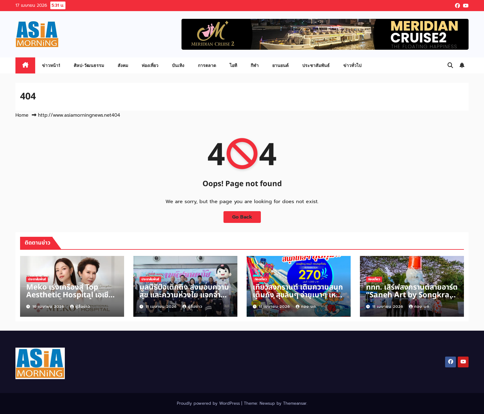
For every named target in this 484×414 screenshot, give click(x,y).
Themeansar (295, 403)
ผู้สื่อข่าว (80, 306)
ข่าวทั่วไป (352, 65)
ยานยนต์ (280, 65)
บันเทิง (178, 65)
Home (21, 115)
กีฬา (255, 65)
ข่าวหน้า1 (51, 65)
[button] (450, 65)
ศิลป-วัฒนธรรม (89, 65)
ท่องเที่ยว (150, 65)
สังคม (123, 65)
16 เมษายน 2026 (49, 306)
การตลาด (207, 65)
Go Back (242, 217)
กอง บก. (306, 306)
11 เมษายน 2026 (162, 306)
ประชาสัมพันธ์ (316, 65)
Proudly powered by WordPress (209, 403)
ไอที (233, 65)
